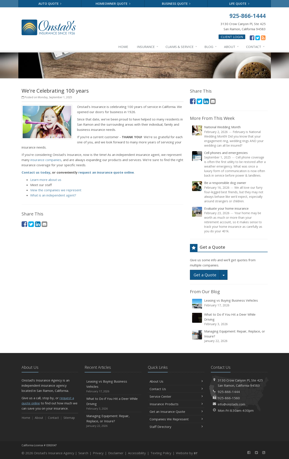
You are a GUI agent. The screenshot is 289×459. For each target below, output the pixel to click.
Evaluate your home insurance (229, 220)
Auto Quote (50, 4)
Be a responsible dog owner (229, 191)
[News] (263, 37)
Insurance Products (176, 404)
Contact (255, 46)
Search (83, 453)
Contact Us (176, 389)
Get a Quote (205, 274)
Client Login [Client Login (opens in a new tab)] (232, 37)
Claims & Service (181, 46)
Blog (210, 46)
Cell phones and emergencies (229, 164)
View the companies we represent (55, 190)
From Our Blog (205, 291)
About (231, 46)
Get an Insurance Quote (176, 411)
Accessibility (137, 453)
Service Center (176, 396)
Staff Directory (176, 426)
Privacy (98, 453)
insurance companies (45, 160)
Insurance (148, 46)
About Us (176, 381)
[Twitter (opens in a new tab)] (257, 37)
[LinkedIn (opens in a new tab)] (38, 224)
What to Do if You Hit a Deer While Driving (229, 319)
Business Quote (176, 4)
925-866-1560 (229, 398)
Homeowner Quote (113, 4)
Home (123, 46)
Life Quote (239, 4)
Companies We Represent (176, 419)
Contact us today (36, 172)
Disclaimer (115, 453)
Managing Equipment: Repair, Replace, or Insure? (229, 336)
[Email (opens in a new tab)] (44, 224)
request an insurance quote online (106, 172)
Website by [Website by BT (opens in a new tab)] (187, 453)
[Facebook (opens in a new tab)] (252, 37)
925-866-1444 (229, 391)
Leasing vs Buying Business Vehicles (229, 303)
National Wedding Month (229, 136)
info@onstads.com (231, 404)
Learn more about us (45, 179)
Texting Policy (160, 453)
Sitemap (69, 418)
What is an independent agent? (53, 195)
